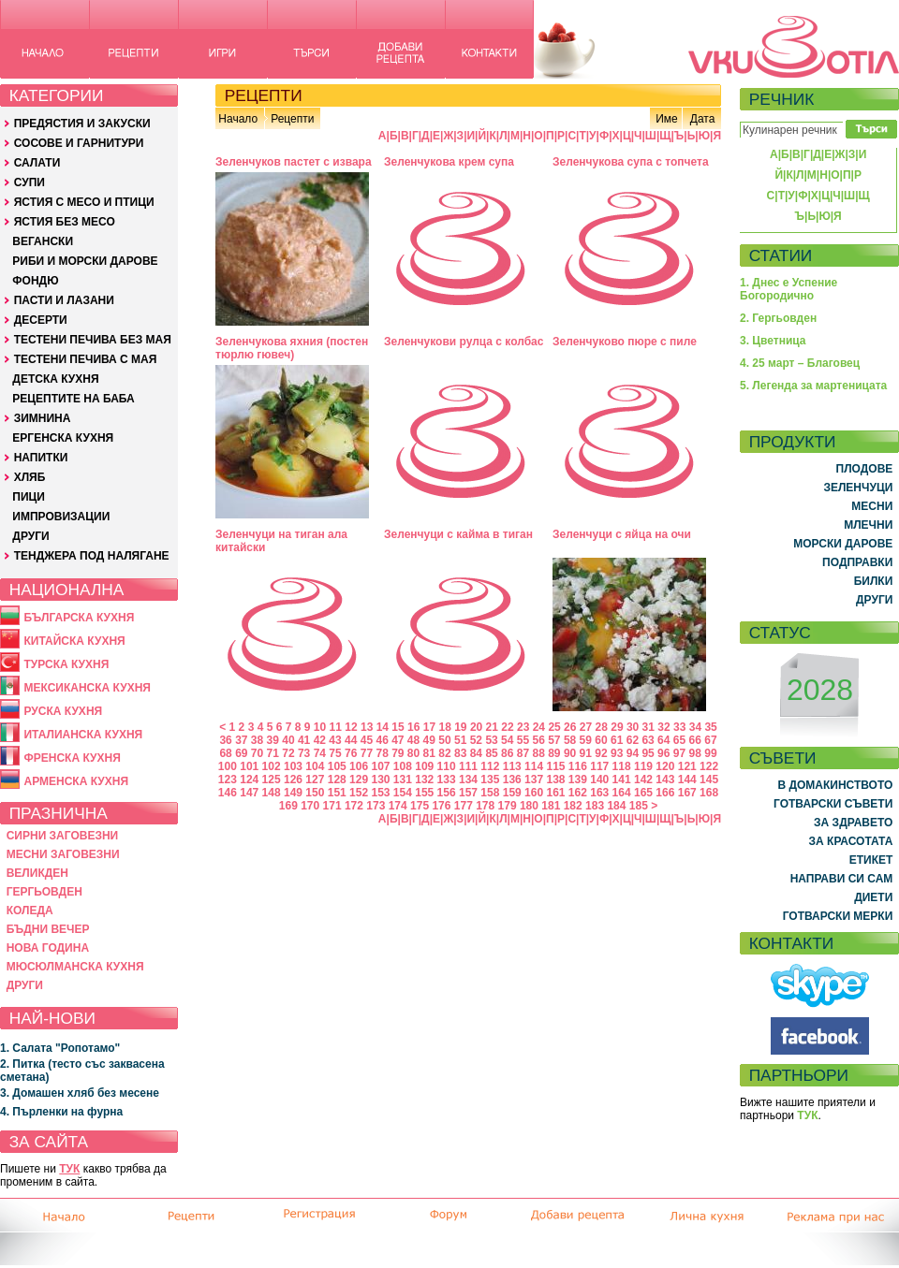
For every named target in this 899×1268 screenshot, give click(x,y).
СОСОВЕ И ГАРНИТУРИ (79, 143)
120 (665, 766)
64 (663, 740)
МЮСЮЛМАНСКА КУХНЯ (75, 966)
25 (554, 727)
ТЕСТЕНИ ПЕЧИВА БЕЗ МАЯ (92, 339)
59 (586, 740)
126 (293, 779)
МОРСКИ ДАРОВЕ (842, 543)
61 (617, 740)
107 (380, 766)
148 (271, 792)
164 (621, 792)
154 (402, 792)
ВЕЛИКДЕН (37, 873)
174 (398, 805)
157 (468, 792)
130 (380, 779)
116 (577, 766)
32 (663, 727)
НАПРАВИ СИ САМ (841, 878)
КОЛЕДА (30, 910)
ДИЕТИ (873, 897)
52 (476, 740)
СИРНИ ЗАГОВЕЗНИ (63, 835)
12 (351, 727)
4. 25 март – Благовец (800, 363)
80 (413, 753)
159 (512, 792)
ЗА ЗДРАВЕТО (853, 822)
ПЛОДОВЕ (864, 468)
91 (586, 753)
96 (663, 753)
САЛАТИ (37, 162)
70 (257, 753)
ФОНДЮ (35, 280)
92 (601, 753)
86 (507, 753)
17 (429, 727)
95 (647, 753)
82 (444, 753)
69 (241, 753)
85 (491, 753)
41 (304, 740)
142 (643, 779)
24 (539, 727)
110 (446, 766)
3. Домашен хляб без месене (79, 1093)
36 (225, 740)
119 (643, 766)
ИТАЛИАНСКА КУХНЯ (82, 734)
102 (271, 766)
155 (424, 792)
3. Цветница (773, 340)
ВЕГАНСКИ (42, 241)
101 (249, 766)
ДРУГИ (30, 536)
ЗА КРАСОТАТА (851, 841)
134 (468, 779)
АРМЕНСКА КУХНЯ (75, 781)
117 (599, 766)
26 (570, 727)
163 (599, 792)
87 (523, 753)
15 (397, 727)
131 (402, 779)
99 (710, 753)
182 (573, 805)
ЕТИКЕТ (871, 860)
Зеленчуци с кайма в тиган (458, 534)
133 (446, 779)
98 (695, 753)
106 (358, 766)
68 (225, 753)
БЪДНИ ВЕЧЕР (48, 929)
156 (446, 792)
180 (529, 805)
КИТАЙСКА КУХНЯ (74, 641)
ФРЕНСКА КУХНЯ (71, 758)
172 (354, 805)
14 (382, 727)
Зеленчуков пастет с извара (293, 161)
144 (687, 779)
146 (227, 792)
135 (489, 779)
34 (695, 727)
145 (709, 779)
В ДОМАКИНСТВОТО (834, 785)
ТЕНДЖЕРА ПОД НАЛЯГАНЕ (91, 555)
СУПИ (29, 182)
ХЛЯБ (30, 477)
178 (485, 805)
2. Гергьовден (778, 318)
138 (555, 779)
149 (293, 792)
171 (332, 805)
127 (314, 779)
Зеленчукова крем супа (449, 161)
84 (476, 753)
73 (304, 753)
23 (523, 727)
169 (288, 805)
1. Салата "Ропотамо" (60, 1048)
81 (429, 753)
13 (367, 727)
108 (402, 766)
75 (335, 753)
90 (570, 753)
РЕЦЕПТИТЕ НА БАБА (73, 398)
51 (460, 740)
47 (397, 740)
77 (367, 753)
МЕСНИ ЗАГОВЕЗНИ (63, 854)
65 (679, 740)
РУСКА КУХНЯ (62, 711)
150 (314, 792)
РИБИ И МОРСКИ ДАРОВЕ (84, 261)
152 (358, 792)
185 (638, 805)
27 (586, 727)
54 (507, 740)
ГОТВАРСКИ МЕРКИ (838, 916)
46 (382, 740)
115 (555, 766)
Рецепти (292, 118)
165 (643, 792)
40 (288, 740)
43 (335, 740)
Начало (238, 118)
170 (310, 805)
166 (665, 792)
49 (429, 740)
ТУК (69, 1168)
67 (710, 740)
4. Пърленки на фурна (61, 1111)
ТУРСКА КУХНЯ (66, 664)
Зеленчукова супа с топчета (631, 161)
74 (320, 753)
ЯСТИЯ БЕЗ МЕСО (64, 221)
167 (687, 792)
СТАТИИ (781, 255)
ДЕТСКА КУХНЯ (55, 379)
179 (507, 805)
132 (424, 779)
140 (599, 779)
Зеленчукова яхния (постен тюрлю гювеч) (291, 348)
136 (512, 779)
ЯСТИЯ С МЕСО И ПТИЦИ (84, 202)
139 (577, 779)
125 (271, 779)
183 (594, 805)
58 (570, 740)
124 (249, 779)
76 (351, 753)
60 (601, 740)
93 (617, 753)
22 (507, 727)
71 (273, 753)
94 (632, 753)
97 (679, 753)
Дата (702, 118)
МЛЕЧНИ (868, 525)
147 (249, 792)
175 (419, 805)
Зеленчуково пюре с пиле (625, 341)
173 (375, 805)
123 (227, 779)
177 (463, 805)
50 (444, 740)
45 (367, 740)
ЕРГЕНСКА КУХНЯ (62, 438)
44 (351, 740)
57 (554, 740)
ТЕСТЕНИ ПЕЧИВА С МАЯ (85, 359)
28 (602, 727)
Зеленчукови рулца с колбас (463, 341)
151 (337, 792)
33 (679, 727)
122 (709, 766)
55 (523, 740)
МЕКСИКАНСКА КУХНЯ (87, 687)
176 (441, 805)
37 (241, 740)
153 (380, 792)
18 (444, 727)
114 (533, 766)
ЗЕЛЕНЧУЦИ (857, 487)
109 (424, 766)
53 (491, 740)
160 (533, 792)
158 (489, 792)
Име (667, 118)
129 (358, 779)
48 (413, 740)
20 (476, 727)
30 (632, 727)
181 (550, 805)
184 (616, 805)
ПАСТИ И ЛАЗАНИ (64, 300)
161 (555, 792)
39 (273, 740)
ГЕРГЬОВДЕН (44, 891)
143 (665, 779)
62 (632, 740)
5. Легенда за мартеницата (813, 385)
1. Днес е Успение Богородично (788, 289)
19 (460, 727)
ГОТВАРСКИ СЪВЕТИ (833, 803)
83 (460, 753)
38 (257, 740)
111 (468, 766)
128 (337, 779)
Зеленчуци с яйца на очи (622, 534)
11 (336, 727)
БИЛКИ (873, 581)
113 (512, 766)
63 (647, 740)
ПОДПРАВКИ (857, 562)
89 (554, 753)
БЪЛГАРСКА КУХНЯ (78, 617)
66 (695, 740)
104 (314, 766)
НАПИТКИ (41, 457)
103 (293, 766)
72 (288, 753)
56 (538, 740)
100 (227, 766)
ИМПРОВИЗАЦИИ (61, 516)
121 (687, 766)
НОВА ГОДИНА (48, 948)
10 (320, 727)
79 (397, 753)
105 (337, 766)
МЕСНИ (871, 506)
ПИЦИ (28, 496)
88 (538, 753)
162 (577, 792)
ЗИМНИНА (42, 418)
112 (489, 766)
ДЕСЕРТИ (40, 320)
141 (621, 779)
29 (617, 727)
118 (621, 766)
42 (320, 740)
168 (709, 792)
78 (382, 753)
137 (533, 779)
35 (710, 727)
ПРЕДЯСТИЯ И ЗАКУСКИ (82, 123)
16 (413, 727)
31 (648, 727)
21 (492, 727)
